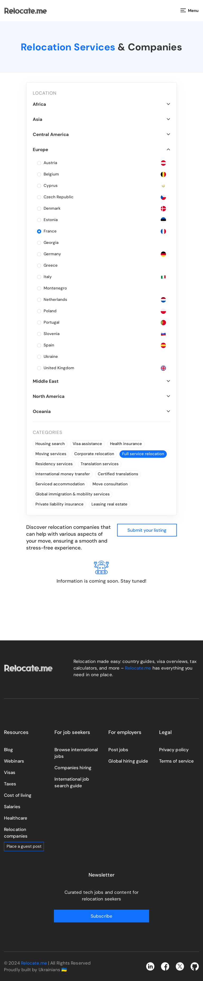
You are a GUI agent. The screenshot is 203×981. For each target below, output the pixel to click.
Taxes (10, 784)
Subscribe (101, 916)
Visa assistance (87, 443)
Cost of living (17, 795)
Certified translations (118, 474)
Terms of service (176, 761)
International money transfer (62, 474)
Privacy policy (174, 750)
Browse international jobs (76, 753)
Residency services (54, 464)
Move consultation (110, 484)
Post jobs (118, 750)
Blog (8, 750)
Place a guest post (24, 846)
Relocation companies (15, 832)
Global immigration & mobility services (72, 494)
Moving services (50, 453)
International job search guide (71, 782)
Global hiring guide (128, 761)
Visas (10, 772)
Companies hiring (72, 768)
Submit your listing (147, 530)
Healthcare (15, 818)
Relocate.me (138, 668)
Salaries (12, 807)
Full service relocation (143, 453)
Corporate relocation (94, 453)
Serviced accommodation (60, 484)
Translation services (100, 464)
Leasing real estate (109, 504)
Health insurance (126, 443)
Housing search (50, 443)
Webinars (14, 761)
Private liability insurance (59, 504)
